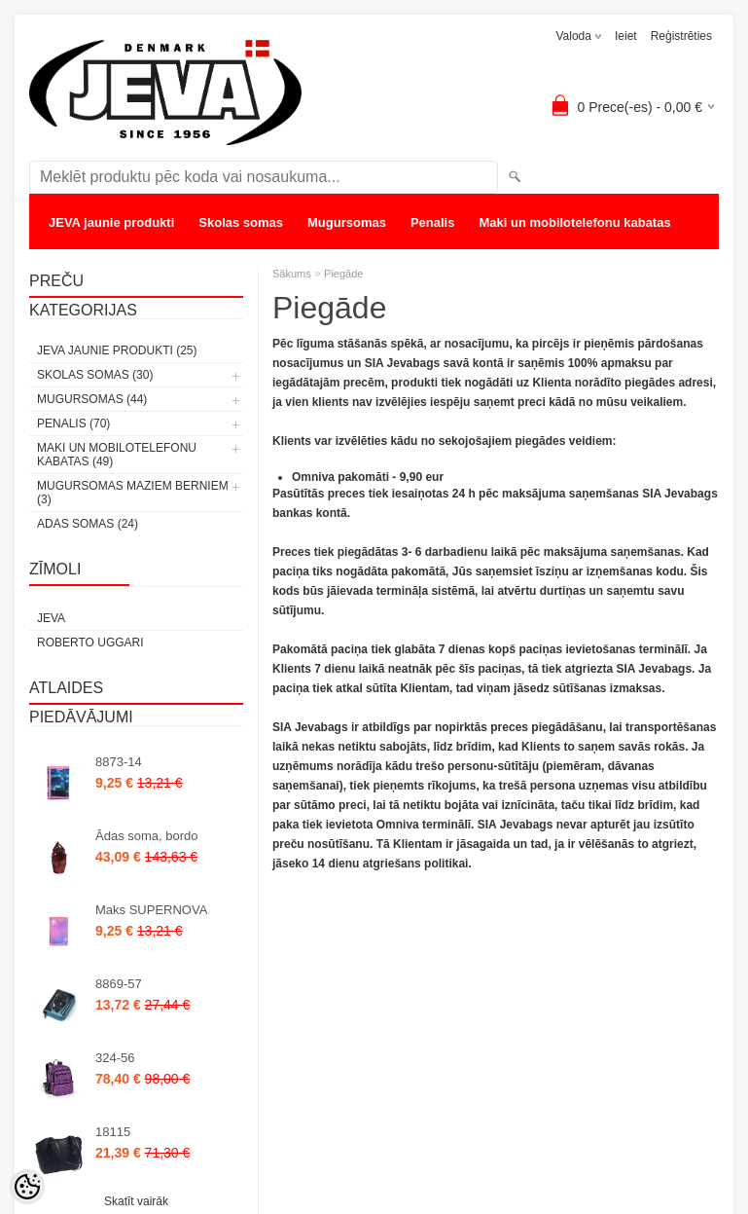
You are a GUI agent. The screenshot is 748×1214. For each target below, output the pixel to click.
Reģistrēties (681, 36)
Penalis (432, 222)
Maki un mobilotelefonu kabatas (574, 222)
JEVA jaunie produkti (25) (116, 350)
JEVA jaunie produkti (111, 222)
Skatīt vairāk (136, 1201)
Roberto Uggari (90, 642)
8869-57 (118, 983)
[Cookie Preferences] (27, 1186)
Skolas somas (240, 222)
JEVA (51, 618)
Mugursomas (346, 222)
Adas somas (291, 261)
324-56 (114, 1057)
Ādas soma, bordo (146, 835)
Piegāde (343, 273)
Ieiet (626, 36)
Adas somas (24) (87, 524)
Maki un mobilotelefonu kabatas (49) (116, 454)
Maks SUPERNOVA (151, 909)
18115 (112, 1131)
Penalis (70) (73, 423)
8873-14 (118, 761)
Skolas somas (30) (95, 375)
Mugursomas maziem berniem (139, 261)
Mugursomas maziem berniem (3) (133, 492)
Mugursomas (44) (92, 399)
